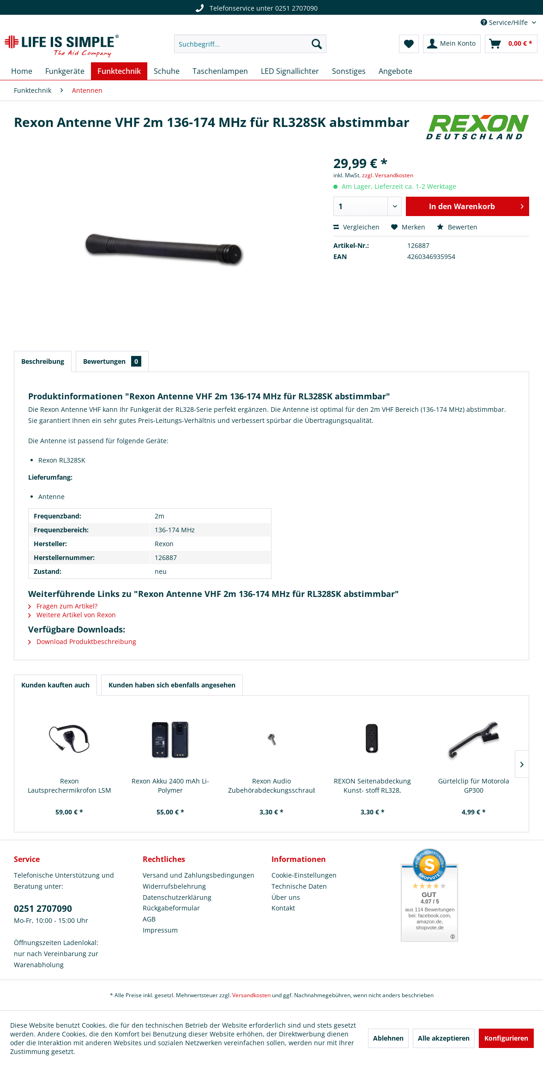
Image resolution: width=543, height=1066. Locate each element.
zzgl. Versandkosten (387, 175)
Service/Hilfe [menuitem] (505, 22)
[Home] (22, 71)
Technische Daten (299, 886)
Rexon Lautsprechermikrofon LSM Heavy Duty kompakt (69, 786)
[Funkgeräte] (65, 71)
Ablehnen (388, 1038)
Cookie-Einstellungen (304, 875)
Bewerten (457, 227)
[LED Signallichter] (290, 71)
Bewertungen (112, 361)
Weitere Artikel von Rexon (72, 614)
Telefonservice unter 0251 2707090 (255, 8)
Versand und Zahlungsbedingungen (198, 875)
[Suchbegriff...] (250, 44)
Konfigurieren (506, 1038)
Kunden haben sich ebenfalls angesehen (172, 685)
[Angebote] (395, 71)
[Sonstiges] (349, 71)
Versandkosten (251, 995)
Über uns (286, 897)
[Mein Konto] (452, 44)
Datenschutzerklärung (177, 897)
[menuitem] (250, 44)
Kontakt (283, 907)
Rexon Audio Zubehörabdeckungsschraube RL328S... (271, 786)
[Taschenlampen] (220, 71)
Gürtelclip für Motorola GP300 (473, 786)
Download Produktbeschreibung (82, 641)
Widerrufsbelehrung (174, 886)
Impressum (160, 930)
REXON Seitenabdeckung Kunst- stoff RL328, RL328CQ (372, 786)
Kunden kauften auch (55, 685)
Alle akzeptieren (444, 1038)
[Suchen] (316, 44)
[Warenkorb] (511, 44)
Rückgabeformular (171, 907)
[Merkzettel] (409, 44)
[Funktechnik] (119, 71)
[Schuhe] (166, 71)
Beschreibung (42, 361)
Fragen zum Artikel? (62, 606)
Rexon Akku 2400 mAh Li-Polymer (170, 786)
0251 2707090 (43, 909)
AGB (149, 919)
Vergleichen (356, 227)
